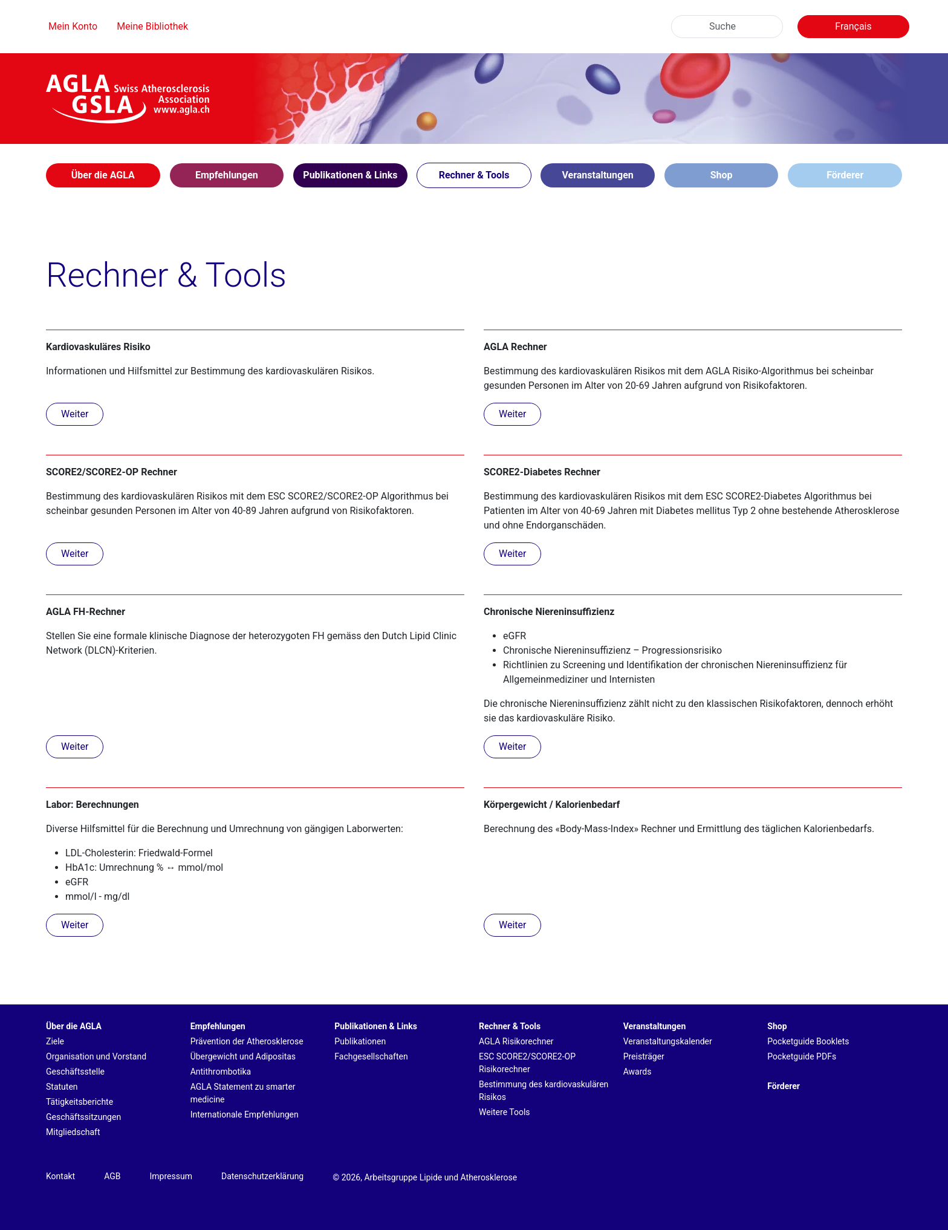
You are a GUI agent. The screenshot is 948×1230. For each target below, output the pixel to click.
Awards (637, 1071)
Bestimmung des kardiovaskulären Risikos (543, 1090)
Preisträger (643, 1056)
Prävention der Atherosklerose (247, 1041)
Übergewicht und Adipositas (243, 1056)
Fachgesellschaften (370, 1056)
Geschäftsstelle (75, 1071)
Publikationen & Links (375, 1026)
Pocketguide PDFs (801, 1056)
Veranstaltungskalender (667, 1041)
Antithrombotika (221, 1071)
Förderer (844, 175)
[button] (103, 175)
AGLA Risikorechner (516, 1041)
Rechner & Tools (510, 1026)
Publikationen (360, 1041)
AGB (112, 1176)
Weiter (74, 414)
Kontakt (60, 1176)
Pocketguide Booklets (808, 1041)
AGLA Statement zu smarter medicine (243, 1093)
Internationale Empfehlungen (244, 1114)
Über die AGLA (74, 1026)
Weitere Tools (504, 1112)
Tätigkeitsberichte (79, 1102)
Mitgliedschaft (73, 1132)
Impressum (171, 1176)
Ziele (55, 1041)
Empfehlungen (217, 1026)
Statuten (62, 1087)
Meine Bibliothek (152, 26)
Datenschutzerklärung (262, 1176)
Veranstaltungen (654, 1026)
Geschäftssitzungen (83, 1117)
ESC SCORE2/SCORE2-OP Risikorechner (527, 1063)
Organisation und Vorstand (96, 1056)
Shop (721, 175)
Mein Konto (72, 26)
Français (853, 26)
